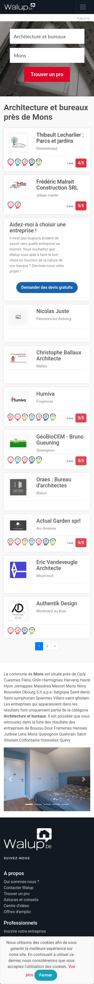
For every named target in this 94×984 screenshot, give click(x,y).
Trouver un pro (47, 74)
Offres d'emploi (17, 911)
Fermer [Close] (45, 975)
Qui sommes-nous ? (21, 881)
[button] (10, 779)
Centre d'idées (16, 905)
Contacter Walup (18, 887)
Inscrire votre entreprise (25, 931)
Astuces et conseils (21, 899)
